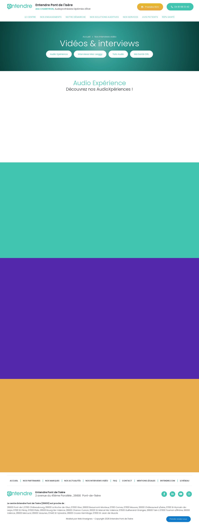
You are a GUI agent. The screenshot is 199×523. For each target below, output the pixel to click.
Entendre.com (167, 481)
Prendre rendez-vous (178, 519)
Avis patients (150, 17)
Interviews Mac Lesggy (90, 54)
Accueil (14, 481)
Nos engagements (50, 17)
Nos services (130, 17)
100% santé (168, 17)
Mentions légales (146, 481)
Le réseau (184, 481)
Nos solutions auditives (104, 17)
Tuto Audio (118, 54)
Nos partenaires (31, 481)
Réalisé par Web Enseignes (79, 518)
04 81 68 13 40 (180, 6)
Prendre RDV (150, 6)
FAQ (115, 481)
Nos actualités (72, 481)
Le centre (30, 17)
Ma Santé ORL (142, 54)
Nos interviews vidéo (97, 481)
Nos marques (52, 481)
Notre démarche (76, 17)
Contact (127, 481)
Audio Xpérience (58, 54)
